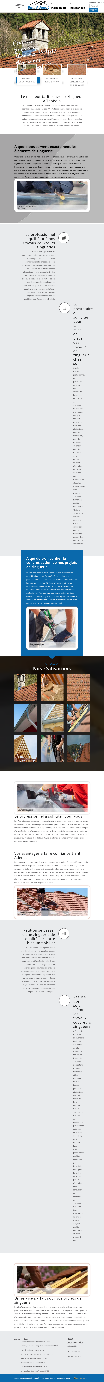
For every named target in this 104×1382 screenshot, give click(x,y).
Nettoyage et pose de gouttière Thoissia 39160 (37, 1354)
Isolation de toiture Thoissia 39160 (33, 1363)
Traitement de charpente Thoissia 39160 (35, 1342)
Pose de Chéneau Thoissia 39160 (32, 1350)
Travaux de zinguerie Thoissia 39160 (34, 1367)
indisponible (58, 7)
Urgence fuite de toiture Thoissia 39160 (35, 1371)
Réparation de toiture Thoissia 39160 (34, 1358)
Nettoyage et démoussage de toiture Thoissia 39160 (39, 1346)
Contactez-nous (63, 1378)
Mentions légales (48, 1378)
